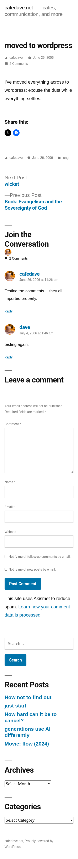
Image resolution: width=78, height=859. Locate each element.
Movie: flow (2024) (27, 744)
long (65, 157)
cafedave (16, 57)
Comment (13, 424)
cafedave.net (19, 7)
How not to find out (28, 697)
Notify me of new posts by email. (32, 569)
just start (15, 706)
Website (10, 532)
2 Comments (19, 63)
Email (10, 507)
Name (10, 482)
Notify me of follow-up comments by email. (40, 557)
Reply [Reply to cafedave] (9, 311)
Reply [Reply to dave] (9, 357)
